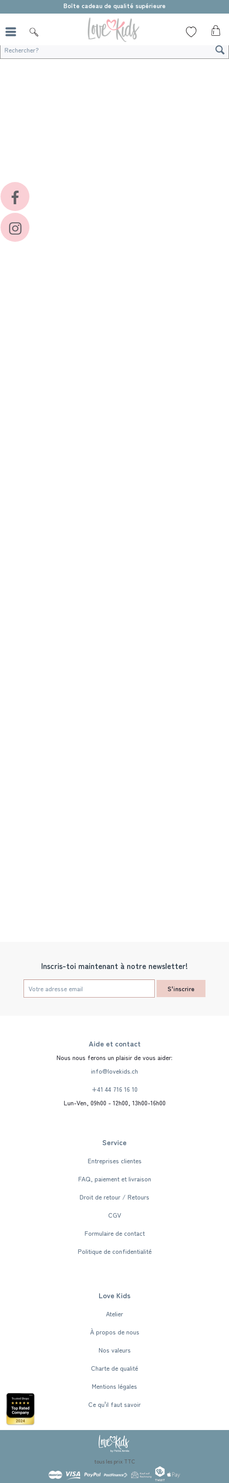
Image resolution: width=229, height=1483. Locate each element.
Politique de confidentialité (115, 1251)
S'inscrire (181, 988)
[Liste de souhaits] (191, 32)
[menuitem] (13, 32)
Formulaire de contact (115, 1233)
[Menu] (13, 32)
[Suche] (34, 32)
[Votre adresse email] (89, 988)
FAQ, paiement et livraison (114, 1178)
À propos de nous (114, 1331)
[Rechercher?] (114, 50)
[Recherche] (220, 50)
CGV (114, 1214)
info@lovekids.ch (114, 1070)
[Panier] (214, 33)
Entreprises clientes (115, 1160)
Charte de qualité (114, 1368)
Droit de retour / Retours (114, 1196)
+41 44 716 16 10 (114, 1089)
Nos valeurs (115, 1349)
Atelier (114, 1313)
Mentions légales (114, 1386)
